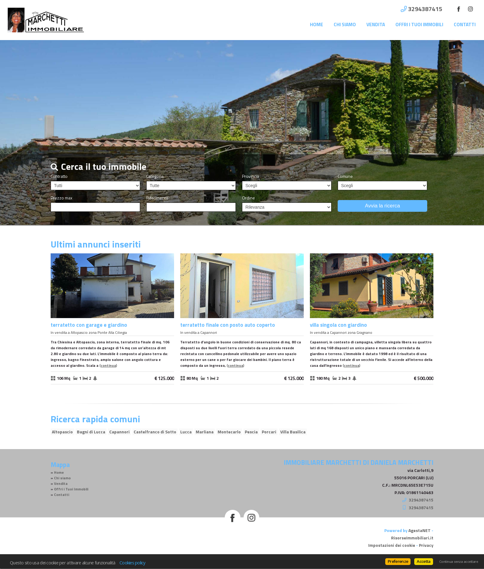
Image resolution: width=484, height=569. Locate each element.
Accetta (423, 561)
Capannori (119, 431)
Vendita (375, 24)
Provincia (250, 176)
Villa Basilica (293, 431)
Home (316, 24)
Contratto (59, 176)
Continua (108, 365)
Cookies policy (132, 562)
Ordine (248, 198)
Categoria (155, 176)
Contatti (465, 24)
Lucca (186, 431)
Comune (345, 176)
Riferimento (157, 198)
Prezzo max (61, 198)
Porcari (269, 431)
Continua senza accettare (458, 561)
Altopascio (62, 431)
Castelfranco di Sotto (155, 431)
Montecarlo (229, 431)
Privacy (426, 545)
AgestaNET (419, 530)
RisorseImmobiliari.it (412, 537)
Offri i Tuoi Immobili (419, 24)
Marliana (205, 431)
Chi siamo (345, 24)
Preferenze (398, 561)
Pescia (251, 431)
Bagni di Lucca (91, 431)
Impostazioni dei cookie (391, 545)
